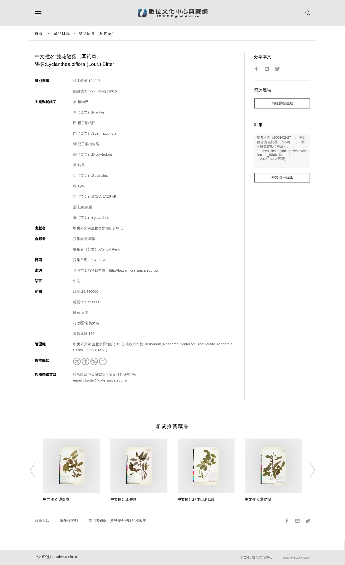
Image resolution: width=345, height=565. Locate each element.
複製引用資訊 (282, 178)
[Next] (308, 470)
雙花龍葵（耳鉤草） (97, 33)
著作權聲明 (69, 521)
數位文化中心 (262, 557)
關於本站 (42, 521)
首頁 (39, 33)
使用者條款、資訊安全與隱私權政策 (117, 521)
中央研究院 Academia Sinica (56, 557)
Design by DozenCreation (296, 557)
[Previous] (37, 470)
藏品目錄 (62, 33)
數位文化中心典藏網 (172, 13)
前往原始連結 (282, 103)
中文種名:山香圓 (123, 499)
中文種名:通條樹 (56, 499)
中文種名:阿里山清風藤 (196, 499)
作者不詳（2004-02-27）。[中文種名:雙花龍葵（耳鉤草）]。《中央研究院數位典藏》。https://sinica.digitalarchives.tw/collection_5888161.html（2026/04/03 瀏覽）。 (282, 150)
